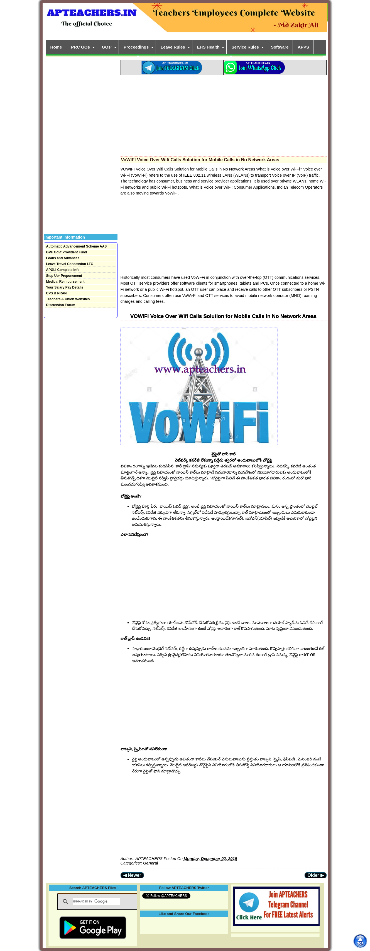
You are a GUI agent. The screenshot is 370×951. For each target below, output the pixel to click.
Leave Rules (173, 47)
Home (56, 47)
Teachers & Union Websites (68, 299)
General (150, 863)
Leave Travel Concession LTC (69, 264)
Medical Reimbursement (65, 282)
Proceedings (136, 47)
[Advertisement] (224, 114)
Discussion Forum (60, 305)
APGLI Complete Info (63, 270)
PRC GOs (80, 47)
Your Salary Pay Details (64, 287)
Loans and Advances (63, 258)
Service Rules (245, 47)
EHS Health (208, 47)
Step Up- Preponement (64, 276)
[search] (96, 901)
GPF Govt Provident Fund (66, 252)
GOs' (107, 47)
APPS (303, 47)
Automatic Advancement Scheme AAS (76, 246)
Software (279, 47)
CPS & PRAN (56, 293)
